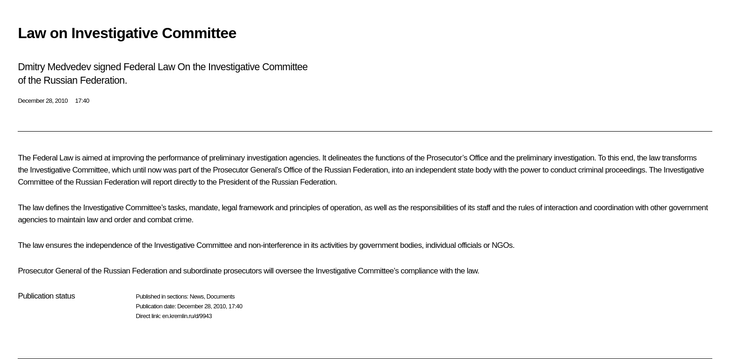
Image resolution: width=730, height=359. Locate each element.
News (196, 296)
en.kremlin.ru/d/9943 (187, 315)
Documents (221, 296)
